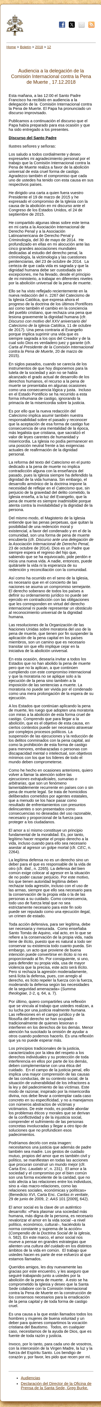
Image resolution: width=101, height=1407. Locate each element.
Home (11, 47)
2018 (39, 47)
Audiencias (30, 1378)
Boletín (25, 47)
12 (49, 47)
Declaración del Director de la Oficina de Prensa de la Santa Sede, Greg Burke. (56, 1385)
